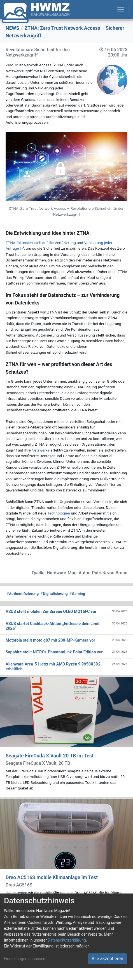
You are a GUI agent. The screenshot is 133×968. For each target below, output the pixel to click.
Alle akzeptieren (107, 958)
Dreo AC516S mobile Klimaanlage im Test (52, 877)
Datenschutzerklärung (67, 940)
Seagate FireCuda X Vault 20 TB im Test (50, 756)
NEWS (12, 28)
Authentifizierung (23, 593)
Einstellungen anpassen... (26, 958)
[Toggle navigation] (121, 9)
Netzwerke (41, 450)
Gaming (77, 593)
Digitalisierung (54, 593)
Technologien (58, 513)
